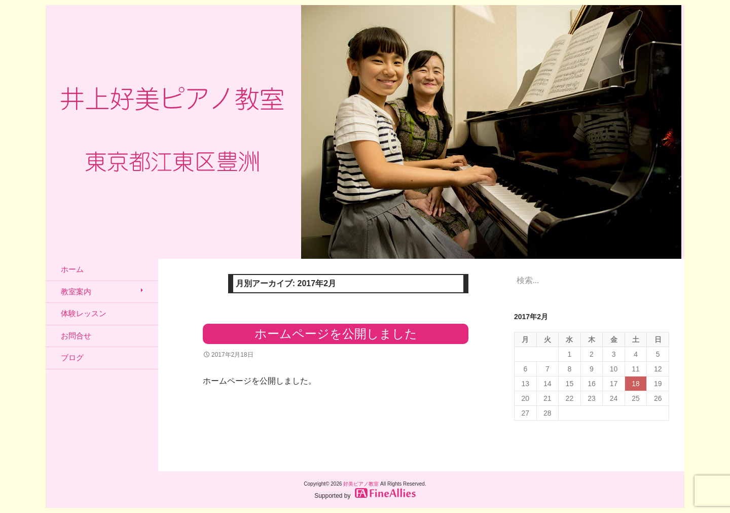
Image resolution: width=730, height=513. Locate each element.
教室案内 (76, 291)
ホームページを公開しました (335, 333)
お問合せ (76, 335)
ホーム (72, 269)
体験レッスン (83, 313)
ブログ (72, 357)
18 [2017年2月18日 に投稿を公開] (636, 384)
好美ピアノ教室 (361, 484)
